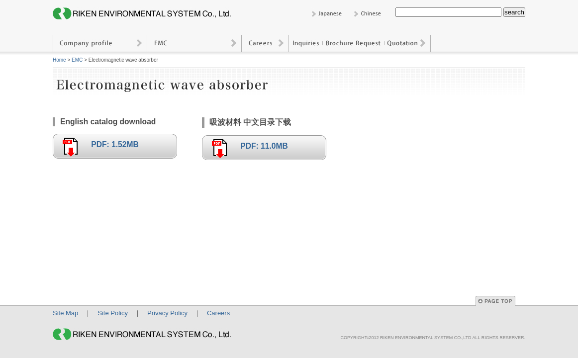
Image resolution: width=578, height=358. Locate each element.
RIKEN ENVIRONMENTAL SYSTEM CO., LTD (145, 13)
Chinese (369, 13)
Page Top (495, 300)
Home (59, 60)
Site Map (65, 313)
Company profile (100, 43)
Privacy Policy (167, 313)
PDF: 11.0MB (264, 146)
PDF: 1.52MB (114, 144)
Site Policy (112, 313)
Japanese (327, 13)
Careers (265, 43)
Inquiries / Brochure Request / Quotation (360, 43)
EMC (194, 43)
